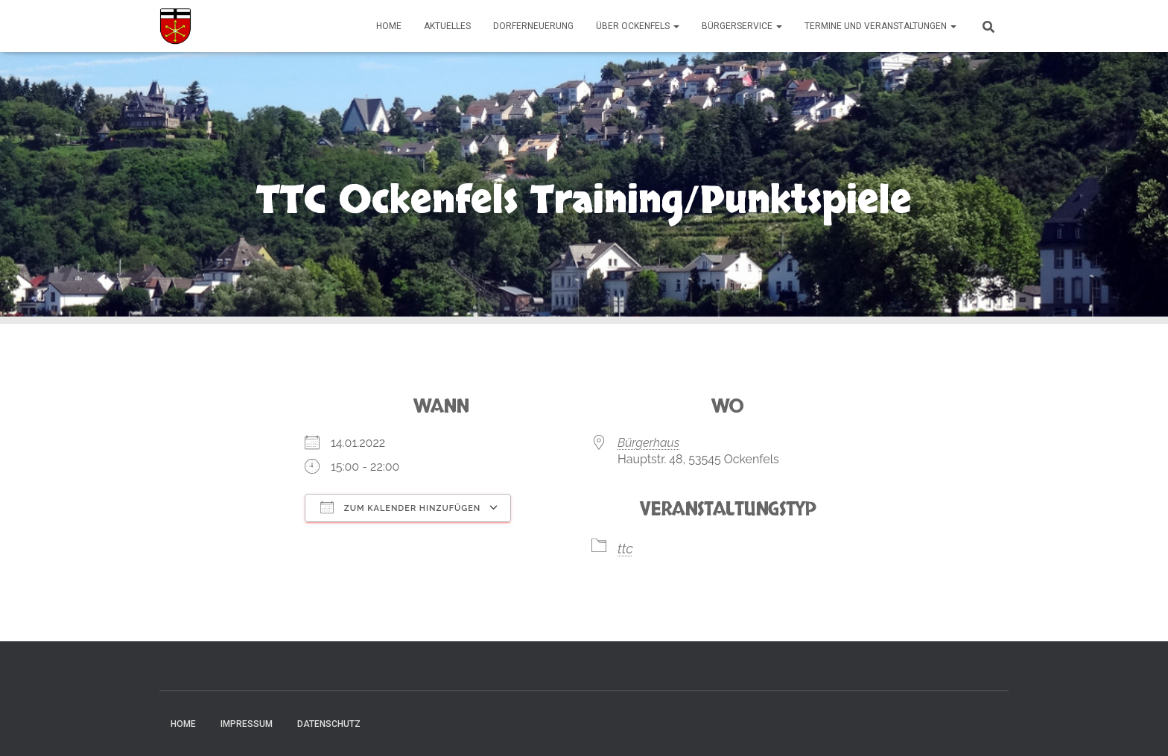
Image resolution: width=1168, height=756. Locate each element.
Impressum (246, 724)
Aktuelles (447, 26)
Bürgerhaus (648, 443)
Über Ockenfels (637, 26)
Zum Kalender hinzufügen (400, 507)
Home (389, 26)
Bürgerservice (742, 26)
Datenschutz (329, 724)
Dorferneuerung (533, 26)
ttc (625, 548)
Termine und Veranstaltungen (880, 26)
